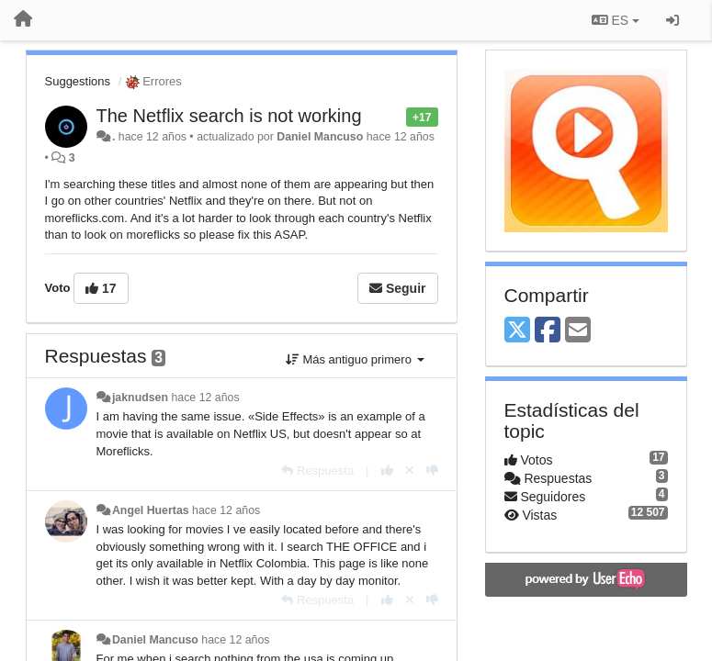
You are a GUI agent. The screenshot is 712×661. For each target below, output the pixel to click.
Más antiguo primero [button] (355, 359)
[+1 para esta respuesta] (387, 470)
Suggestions (78, 81)
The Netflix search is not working (229, 116)
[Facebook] (547, 331)
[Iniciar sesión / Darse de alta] (672, 20)
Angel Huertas (150, 510)
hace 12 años (205, 397)
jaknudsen (140, 397)
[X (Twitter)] (517, 331)
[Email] (578, 331)
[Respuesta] (317, 470)
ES (615, 20)
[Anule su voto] (409, 470)
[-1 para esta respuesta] (432, 470)
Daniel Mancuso (320, 136)
